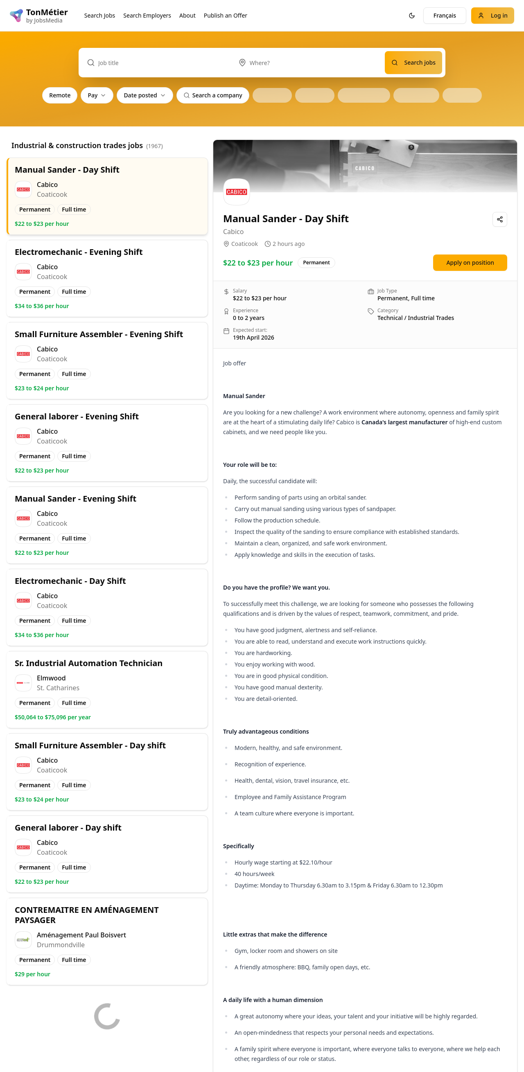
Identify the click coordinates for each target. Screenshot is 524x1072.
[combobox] (307, 62)
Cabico (233, 231)
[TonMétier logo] (39, 16)
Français (445, 15)
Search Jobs (99, 15)
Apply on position (470, 262)
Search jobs (413, 62)
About (187, 15)
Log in (493, 15)
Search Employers (147, 15)
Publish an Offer (225, 15)
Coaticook (244, 244)
